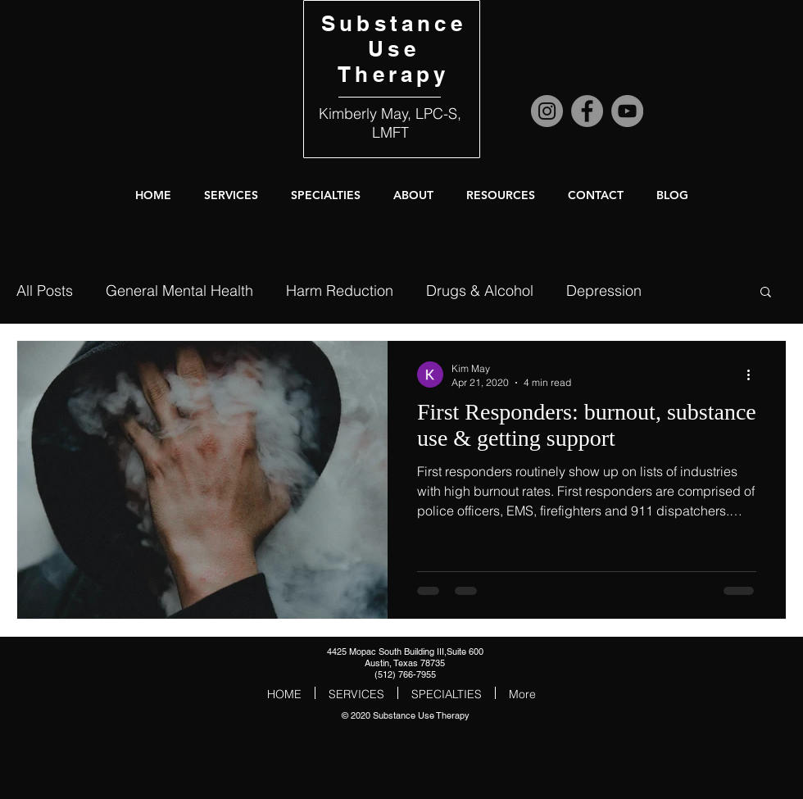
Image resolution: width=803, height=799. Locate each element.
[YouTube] (627, 111)
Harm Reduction (339, 290)
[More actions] (754, 374)
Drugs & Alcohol (479, 290)
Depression (604, 290)
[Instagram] (547, 111)
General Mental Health (179, 290)
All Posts (44, 290)
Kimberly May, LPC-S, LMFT (390, 123)
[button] (413, 195)
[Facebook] (587, 111)
